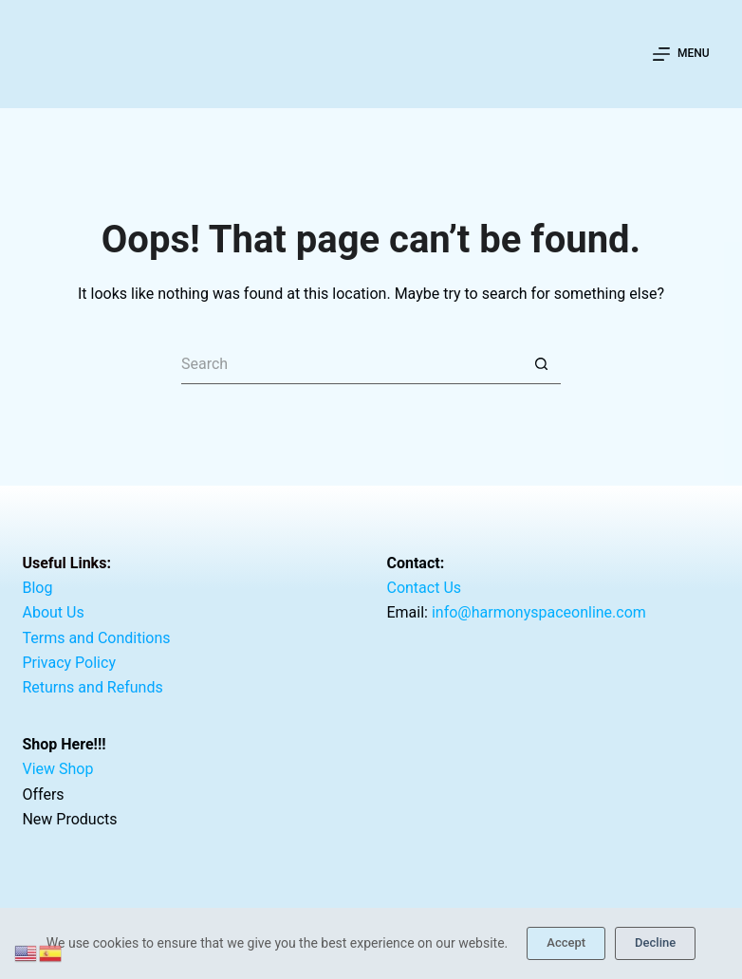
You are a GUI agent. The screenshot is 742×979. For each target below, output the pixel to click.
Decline (655, 942)
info (539, 612)
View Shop (57, 769)
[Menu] (680, 54)
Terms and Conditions (96, 637)
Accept (566, 942)
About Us (52, 612)
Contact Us (423, 588)
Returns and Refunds (92, 687)
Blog (37, 588)
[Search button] (541, 364)
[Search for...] (351, 364)
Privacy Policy (69, 663)
